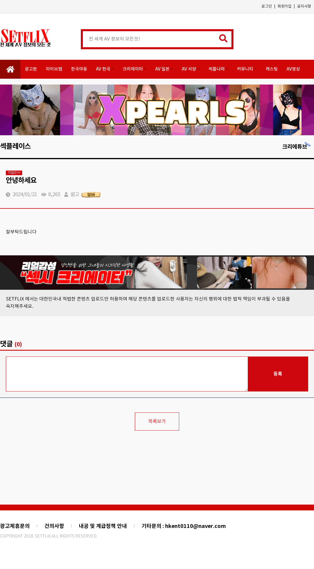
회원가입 (285, 6)
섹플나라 (218, 69)
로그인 (266, 6)
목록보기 (157, 421)
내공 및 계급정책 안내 (103, 526)
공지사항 (304, 6)
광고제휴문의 (15, 526)
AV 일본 (164, 69)
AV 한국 (105, 69)
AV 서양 (191, 69)
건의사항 (54, 526)
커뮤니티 (247, 69)
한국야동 (79, 69)
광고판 (31, 69)
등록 (277, 374)
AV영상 (293, 69)
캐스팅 (272, 69)
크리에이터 (134, 69)
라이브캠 (54, 69)
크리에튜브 (296, 146)
